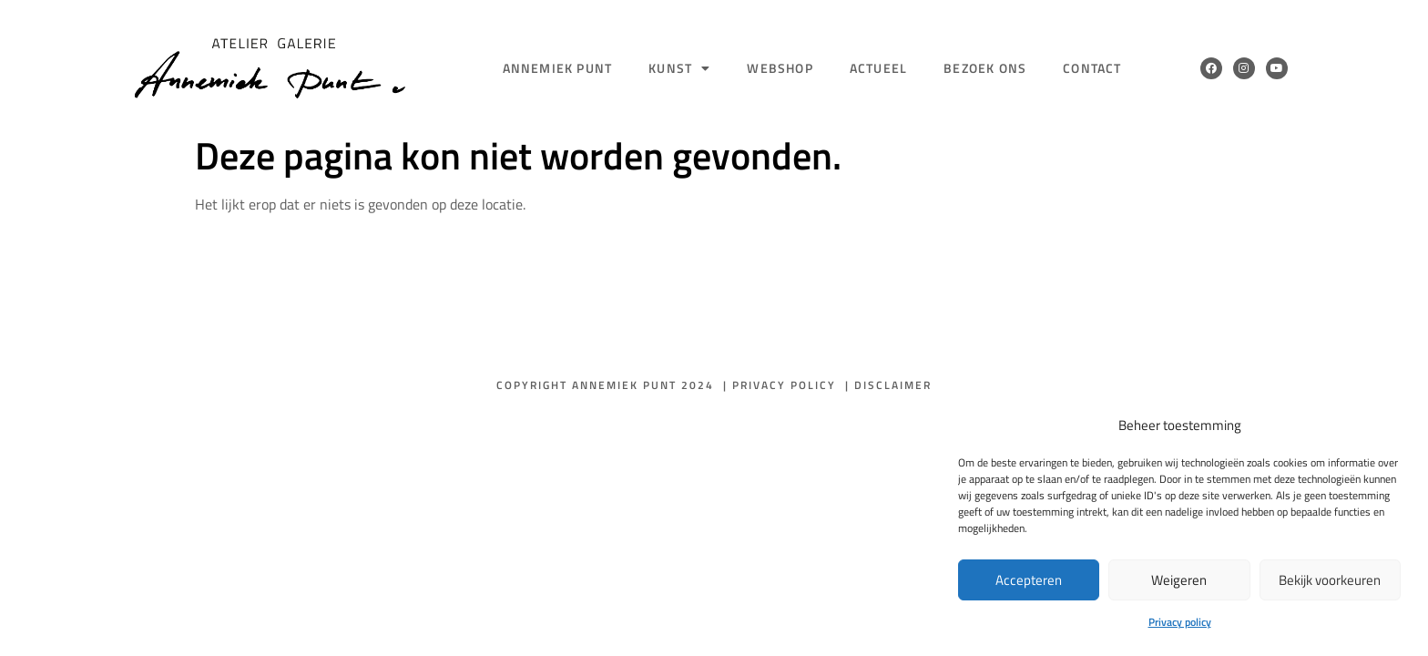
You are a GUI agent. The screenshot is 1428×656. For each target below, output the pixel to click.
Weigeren (1179, 579)
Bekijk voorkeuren (1330, 579)
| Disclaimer (888, 385)
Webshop (779, 67)
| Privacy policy (779, 385)
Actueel (878, 67)
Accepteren (1028, 579)
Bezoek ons (985, 67)
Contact (1092, 67)
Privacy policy (1179, 621)
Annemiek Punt (558, 67)
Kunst (679, 68)
